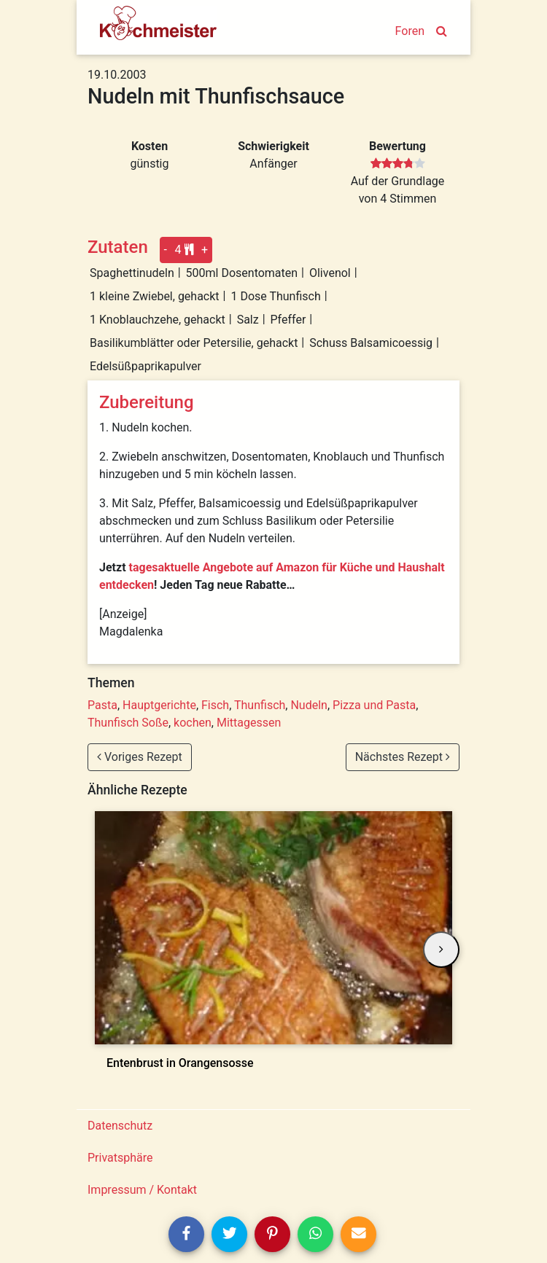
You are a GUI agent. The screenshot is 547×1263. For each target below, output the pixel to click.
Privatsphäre (120, 1158)
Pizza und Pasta (374, 705)
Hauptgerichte (159, 705)
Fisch (215, 705)
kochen (193, 723)
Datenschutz (120, 1126)
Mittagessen (249, 723)
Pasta (102, 705)
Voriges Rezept (139, 757)
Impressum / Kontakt (142, 1190)
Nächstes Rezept (402, 757)
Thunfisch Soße (128, 723)
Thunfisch (259, 705)
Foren (409, 31)
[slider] (398, 164)
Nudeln (308, 705)
